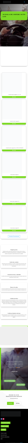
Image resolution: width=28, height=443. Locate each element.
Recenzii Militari (20, 384)
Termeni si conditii (3, 433)
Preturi (18, 403)
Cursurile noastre (5, 422)
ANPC (2, 438)
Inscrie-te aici (6, 23)
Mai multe (14, 123)
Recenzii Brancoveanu (10, 380)
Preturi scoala (5, 426)
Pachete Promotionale (14, 236)
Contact (10, 403)
